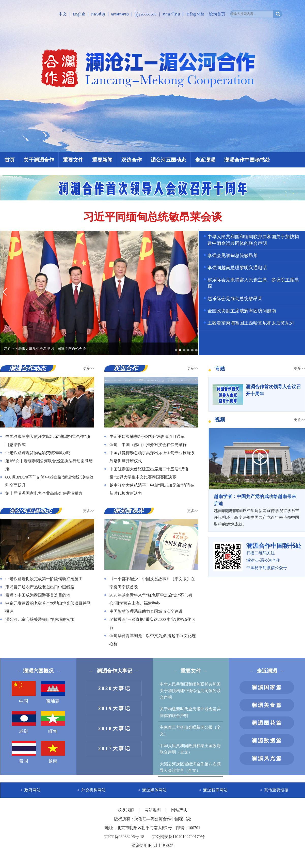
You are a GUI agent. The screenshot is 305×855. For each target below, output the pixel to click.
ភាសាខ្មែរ (98, 14)
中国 (24, 692)
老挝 (24, 722)
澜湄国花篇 (267, 723)
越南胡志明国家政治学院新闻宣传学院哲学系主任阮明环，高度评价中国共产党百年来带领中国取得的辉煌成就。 (257, 509)
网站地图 (153, 810)
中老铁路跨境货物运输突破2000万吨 (37, 453)
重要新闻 (102, 160)
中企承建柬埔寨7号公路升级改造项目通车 (147, 436)
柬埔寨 (53, 692)
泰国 (24, 752)
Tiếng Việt (195, 14)
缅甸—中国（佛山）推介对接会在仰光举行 (148, 444)
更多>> (88, 368)
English (79, 14)
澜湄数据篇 (267, 740)
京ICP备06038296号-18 (124, 836)
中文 (63, 14)
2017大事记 (114, 748)
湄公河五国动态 (168, 160)
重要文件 (73, 160)
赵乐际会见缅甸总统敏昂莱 (234, 298)
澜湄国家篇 (267, 687)
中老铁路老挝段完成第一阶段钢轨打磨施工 (44, 579)
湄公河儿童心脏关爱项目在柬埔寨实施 (39, 619)
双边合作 (131, 160)
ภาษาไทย (171, 14)
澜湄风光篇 (267, 758)
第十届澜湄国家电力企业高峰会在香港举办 (44, 493)
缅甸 (53, 722)
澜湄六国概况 (38, 671)
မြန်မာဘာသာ (145, 14)
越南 (53, 752)
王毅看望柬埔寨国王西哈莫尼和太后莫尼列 (250, 323)
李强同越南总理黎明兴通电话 (237, 267)
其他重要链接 (276, 790)
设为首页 (217, 14)
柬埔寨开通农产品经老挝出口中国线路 (39, 587)
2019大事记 (114, 708)
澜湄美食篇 (267, 705)
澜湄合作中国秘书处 (247, 160)
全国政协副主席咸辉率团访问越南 (241, 310)
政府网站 (32, 790)
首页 (10, 160)
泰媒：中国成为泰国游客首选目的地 (37, 595)
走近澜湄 (205, 160)
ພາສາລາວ (120, 14)
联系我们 (126, 810)
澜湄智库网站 (215, 790)
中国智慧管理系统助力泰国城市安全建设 (146, 611)
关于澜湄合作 (39, 160)
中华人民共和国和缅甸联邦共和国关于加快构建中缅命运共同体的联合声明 (190, 690)
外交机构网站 (93, 790)
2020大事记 (114, 688)
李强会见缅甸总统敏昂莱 (232, 255)
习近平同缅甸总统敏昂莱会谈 (152, 217)
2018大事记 (114, 728)
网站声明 (179, 810)
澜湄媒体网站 (154, 790)
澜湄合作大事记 (114, 671)
